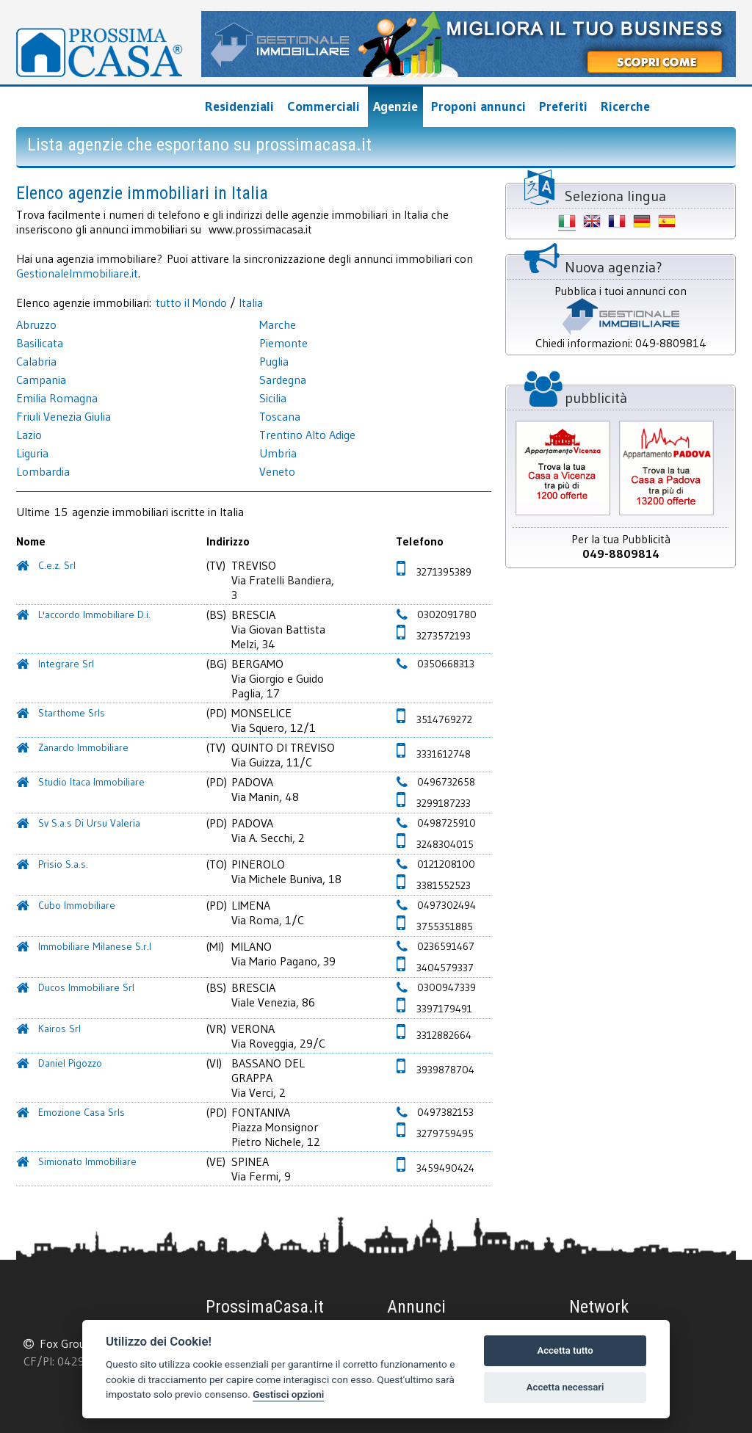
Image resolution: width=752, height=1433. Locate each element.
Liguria (32, 453)
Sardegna (282, 379)
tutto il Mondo (191, 302)
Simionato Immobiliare (87, 1161)
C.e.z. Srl (57, 565)
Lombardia (43, 471)
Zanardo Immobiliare (83, 747)
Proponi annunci (478, 106)
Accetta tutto (565, 1350)
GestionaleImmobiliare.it (77, 273)
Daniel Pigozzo (70, 1063)
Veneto (277, 471)
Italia (251, 302)
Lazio (29, 434)
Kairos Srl (59, 1028)
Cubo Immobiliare (76, 905)
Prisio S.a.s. (63, 864)
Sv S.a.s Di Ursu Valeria (89, 823)
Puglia (274, 361)
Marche (277, 324)
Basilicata (39, 342)
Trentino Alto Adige (307, 434)
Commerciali (323, 106)
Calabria (36, 361)
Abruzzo (36, 324)
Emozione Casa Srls (81, 1112)
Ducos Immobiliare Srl (86, 987)
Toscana (279, 416)
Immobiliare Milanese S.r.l (94, 946)
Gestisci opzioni (288, 1394)
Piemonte (283, 342)
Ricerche (625, 106)
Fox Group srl (73, 1343)
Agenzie (395, 106)
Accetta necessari (565, 1387)
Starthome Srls (71, 712)
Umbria (278, 453)
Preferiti (563, 106)
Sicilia (272, 398)
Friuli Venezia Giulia (63, 416)
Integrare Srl (66, 663)
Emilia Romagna (57, 398)
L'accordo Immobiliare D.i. (94, 614)
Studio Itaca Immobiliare (91, 781)
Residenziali (239, 106)
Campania (41, 379)
